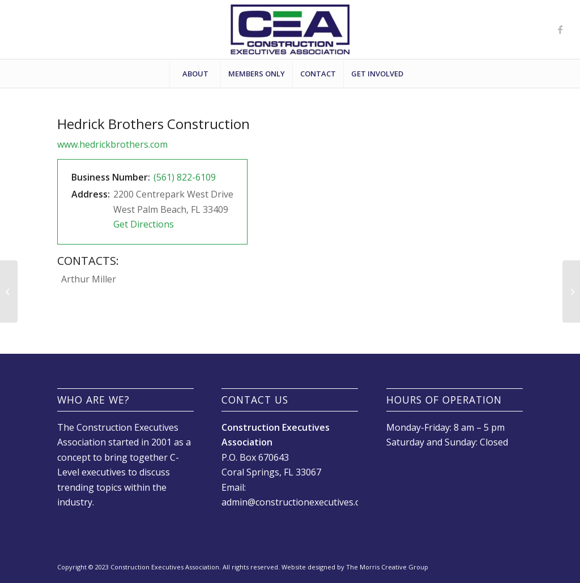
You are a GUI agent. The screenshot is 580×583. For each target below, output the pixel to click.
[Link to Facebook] (560, 29)
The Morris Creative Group (387, 567)
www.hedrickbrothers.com (112, 144)
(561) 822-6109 (184, 177)
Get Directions (143, 224)
